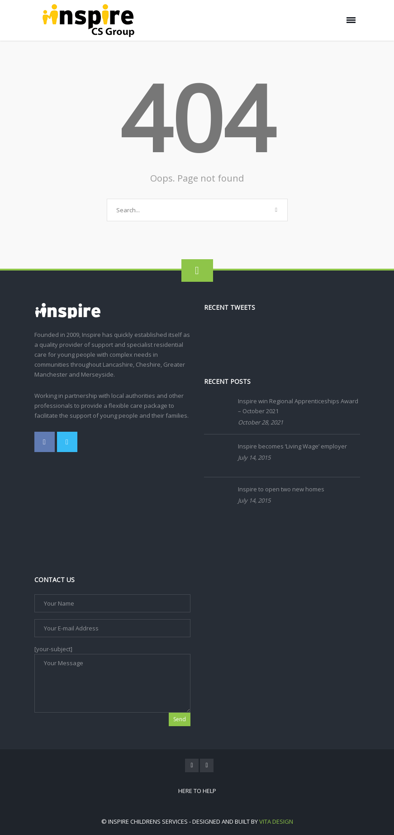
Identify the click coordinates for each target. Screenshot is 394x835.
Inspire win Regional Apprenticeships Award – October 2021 (298, 406)
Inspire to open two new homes (281, 489)
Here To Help (197, 791)
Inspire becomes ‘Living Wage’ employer (292, 446)
